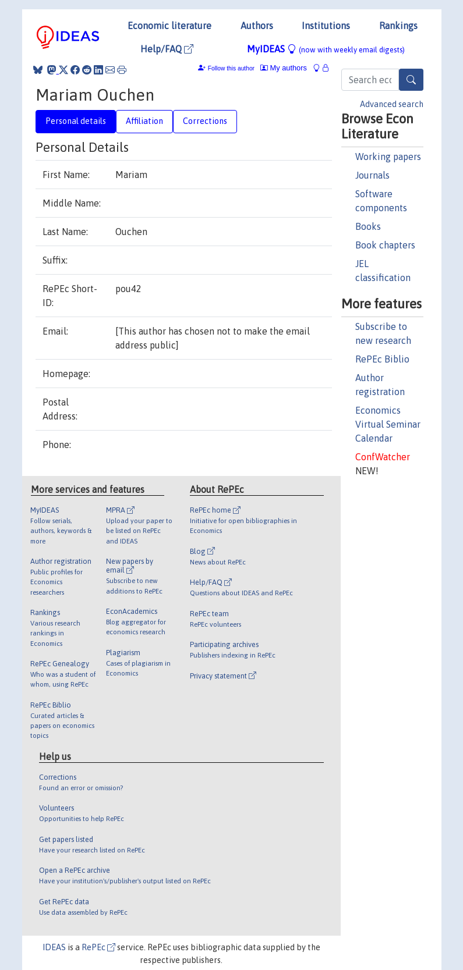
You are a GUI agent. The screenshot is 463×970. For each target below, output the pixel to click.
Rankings (398, 25)
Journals (372, 175)
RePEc (98, 947)
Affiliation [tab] (144, 121)
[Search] (411, 80)
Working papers (388, 156)
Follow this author (231, 68)
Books (368, 226)
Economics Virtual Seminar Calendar (387, 424)
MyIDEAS (326, 49)
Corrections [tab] (205, 121)
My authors (283, 67)
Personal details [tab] (75, 121)
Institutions (326, 25)
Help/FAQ (166, 49)
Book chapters (385, 245)
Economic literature (169, 25)
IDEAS (54, 947)
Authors (257, 25)
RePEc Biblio (382, 359)
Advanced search (391, 104)
